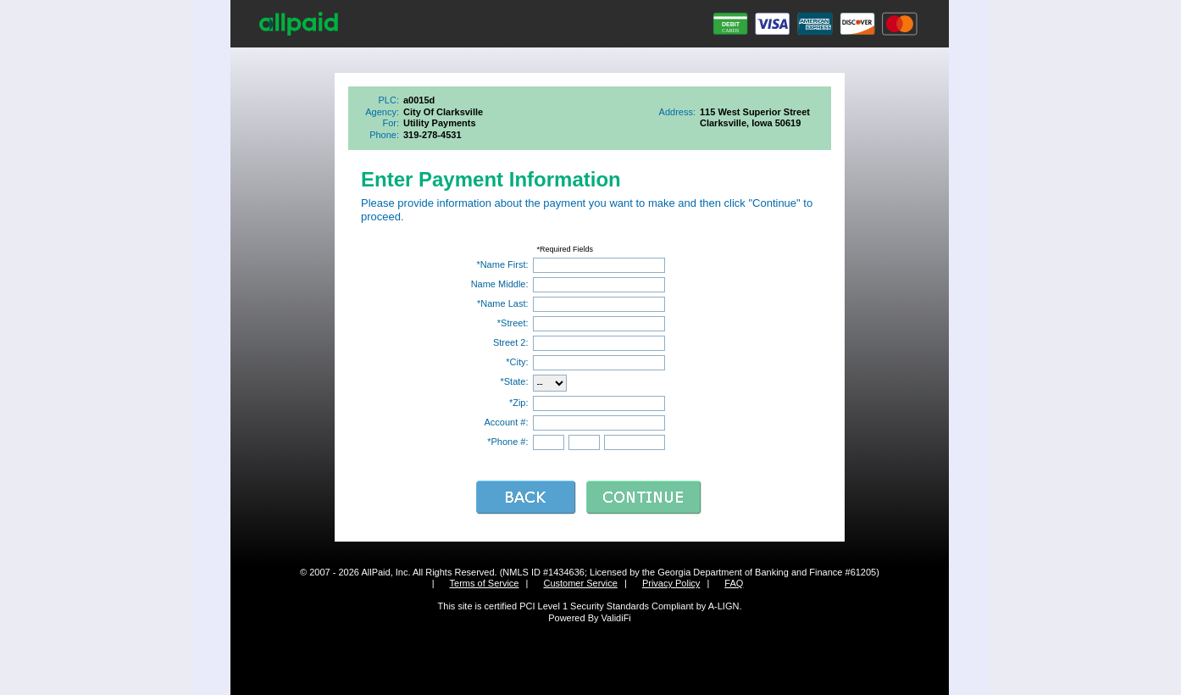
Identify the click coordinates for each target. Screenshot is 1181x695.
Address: (677, 112)
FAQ (733, 583)
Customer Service (580, 583)
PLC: (389, 100)
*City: (517, 362)
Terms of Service (484, 583)
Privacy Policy (671, 583)
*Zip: (519, 403)
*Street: (513, 323)
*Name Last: (503, 303)
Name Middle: (500, 284)
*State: (514, 381)
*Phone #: (507, 441)
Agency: (382, 112)
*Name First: (502, 264)
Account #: (507, 422)
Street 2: (511, 342)
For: (390, 123)
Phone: (384, 135)
